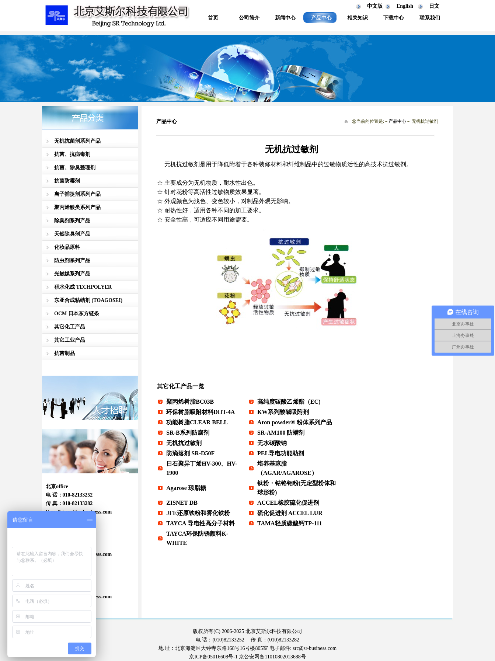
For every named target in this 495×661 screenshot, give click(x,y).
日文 (434, 6)
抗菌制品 (64, 353)
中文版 (375, 6)
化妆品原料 (67, 247)
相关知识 (357, 18)
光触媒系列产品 (72, 273)
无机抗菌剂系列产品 (77, 141)
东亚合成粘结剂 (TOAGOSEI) (88, 300)
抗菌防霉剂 (67, 181)
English (405, 6)
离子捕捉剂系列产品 (77, 194)
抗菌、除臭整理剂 (74, 167)
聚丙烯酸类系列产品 (77, 207)
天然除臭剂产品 (72, 234)
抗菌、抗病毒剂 (72, 154)
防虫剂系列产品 (72, 260)
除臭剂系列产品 (72, 220)
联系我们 (429, 18)
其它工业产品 (69, 340)
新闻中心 (285, 18)
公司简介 (249, 18)
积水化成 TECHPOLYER (83, 287)
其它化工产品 (69, 327)
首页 (213, 18)
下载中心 (393, 18)
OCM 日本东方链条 (76, 313)
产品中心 (321, 18)
